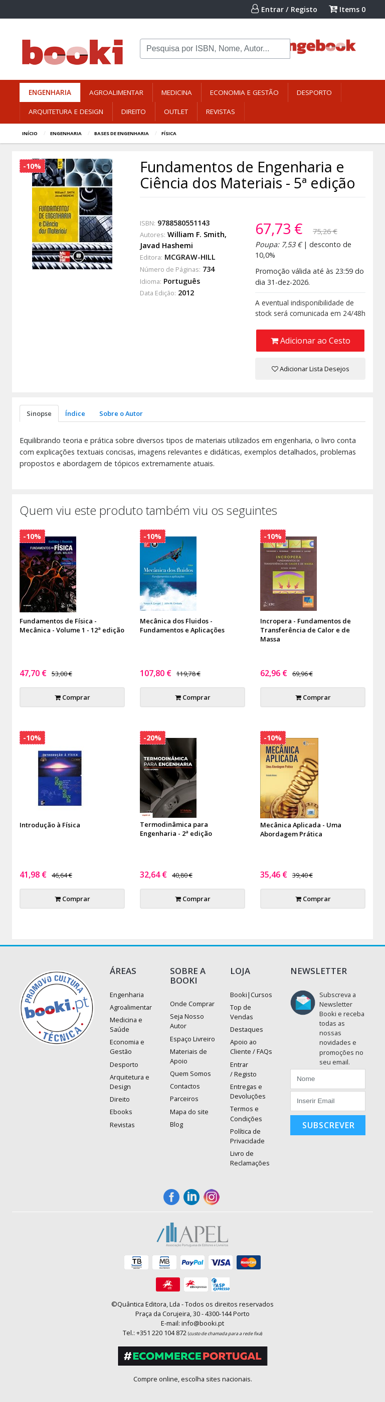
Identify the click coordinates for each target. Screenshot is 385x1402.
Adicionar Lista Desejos (310, 368)
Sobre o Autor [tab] (121, 413)
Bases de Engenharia (121, 133)
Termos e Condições (246, 1113)
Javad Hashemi (166, 245)
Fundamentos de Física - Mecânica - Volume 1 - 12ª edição (72, 625)
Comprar (72, 697)
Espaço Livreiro (192, 1038)
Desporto (314, 92)
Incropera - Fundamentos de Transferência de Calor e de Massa (305, 629)
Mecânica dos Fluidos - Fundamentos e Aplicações (182, 625)
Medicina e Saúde (126, 1024)
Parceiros (184, 1098)
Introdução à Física (50, 824)
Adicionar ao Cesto (310, 340)
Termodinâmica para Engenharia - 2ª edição (176, 829)
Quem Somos (190, 1073)
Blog (176, 1124)
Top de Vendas (241, 1012)
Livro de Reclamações (250, 1158)
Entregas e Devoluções (248, 1091)
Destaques (246, 1029)
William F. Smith (196, 234)
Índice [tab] (75, 413)
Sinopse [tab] (39, 413)
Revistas (220, 111)
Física (168, 133)
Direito (133, 111)
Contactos (185, 1086)
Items (347, 9)
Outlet (176, 111)
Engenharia (50, 92)
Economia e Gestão (244, 92)
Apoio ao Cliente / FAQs (251, 1046)
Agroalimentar (116, 92)
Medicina (176, 92)
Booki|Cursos (251, 994)
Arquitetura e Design (66, 111)
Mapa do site (189, 1111)
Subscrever (328, 1125)
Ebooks (121, 1111)
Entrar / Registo (284, 9)
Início (30, 133)
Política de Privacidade (247, 1136)
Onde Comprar (192, 1003)
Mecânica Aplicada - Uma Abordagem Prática (300, 829)
